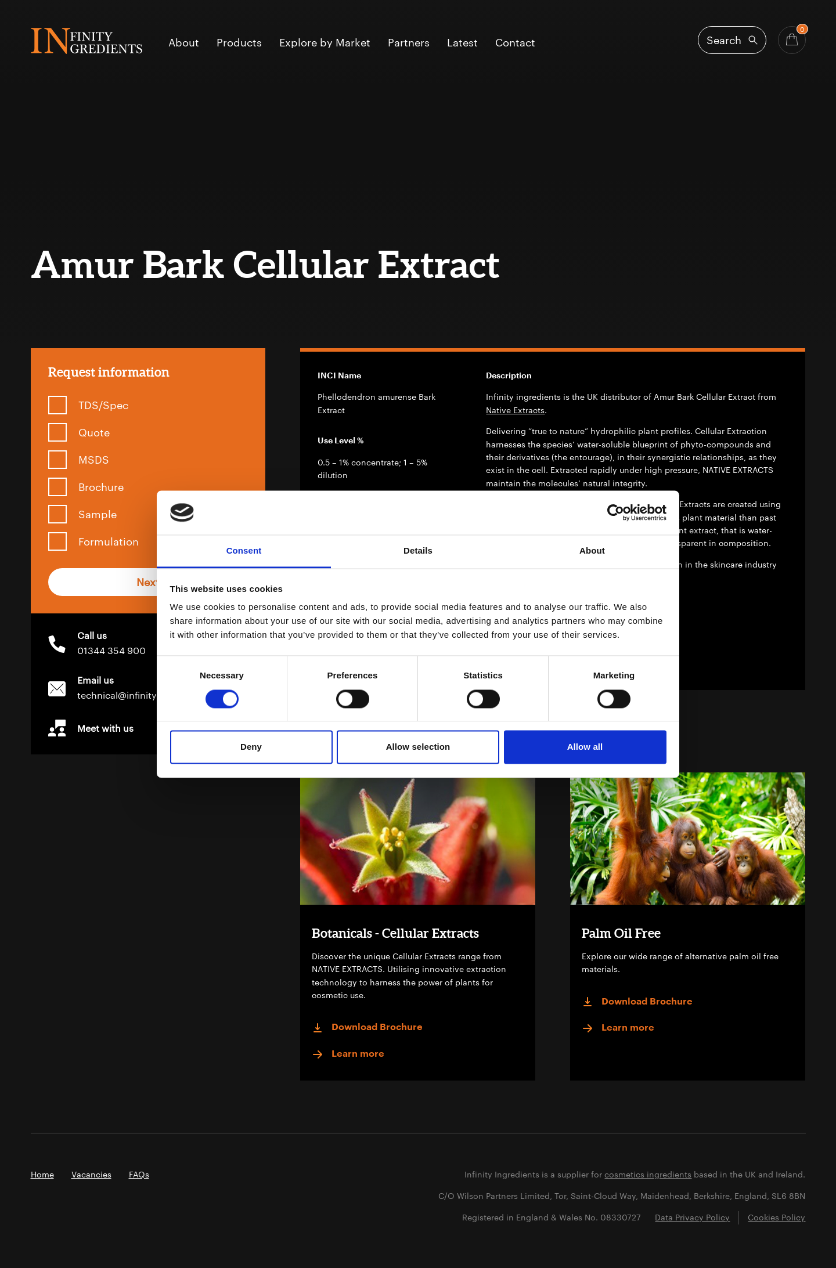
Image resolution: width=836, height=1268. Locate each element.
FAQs (139, 1174)
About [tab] (592, 551)
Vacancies (91, 1174)
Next (148, 582)
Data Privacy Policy (692, 1217)
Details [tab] (418, 551)
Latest (462, 43)
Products (239, 43)
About (183, 43)
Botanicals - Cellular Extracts (395, 933)
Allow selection (418, 747)
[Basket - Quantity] (792, 40)
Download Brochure (367, 1028)
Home (42, 1174)
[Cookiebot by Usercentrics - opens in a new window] (615, 512)
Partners (409, 43)
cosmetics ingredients (647, 1174)
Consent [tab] (244, 551)
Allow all (585, 747)
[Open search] (732, 40)
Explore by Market (324, 43)
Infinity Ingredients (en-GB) (86, 41)
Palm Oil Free (621, 933)
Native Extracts (515, 410)
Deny (251, 747)
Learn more (348, 1054)
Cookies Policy (776, 1217)
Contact (515, 43)
